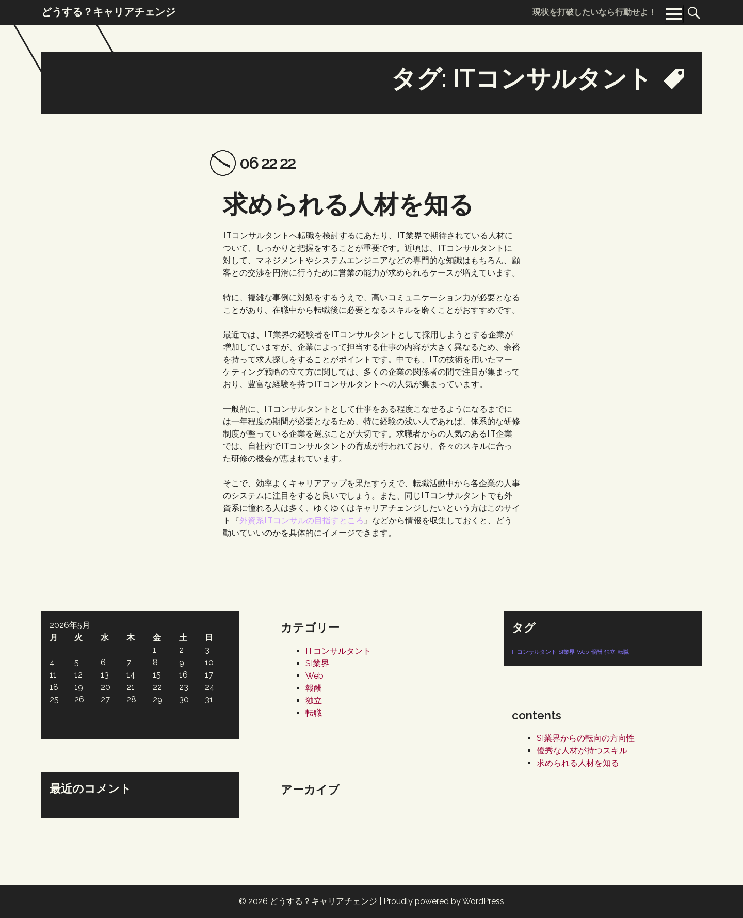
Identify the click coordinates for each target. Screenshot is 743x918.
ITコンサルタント (338, 651)
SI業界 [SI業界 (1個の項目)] (567, 652)
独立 (313, 700)
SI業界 (317, 663)
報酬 (313, 688)
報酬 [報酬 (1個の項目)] (596, 652)
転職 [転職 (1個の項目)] (623, 652)
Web (314, 676)
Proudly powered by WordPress (443, 901)
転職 (313, 713)
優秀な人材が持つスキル (582, 750)
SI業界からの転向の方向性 (586, 738)
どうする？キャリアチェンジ (323, 901)
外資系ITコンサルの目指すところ (301, 520)
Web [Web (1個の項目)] (583, 652)
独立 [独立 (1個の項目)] (610, 652)
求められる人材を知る (348, 204)
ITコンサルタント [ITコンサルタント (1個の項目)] (534, 652)
